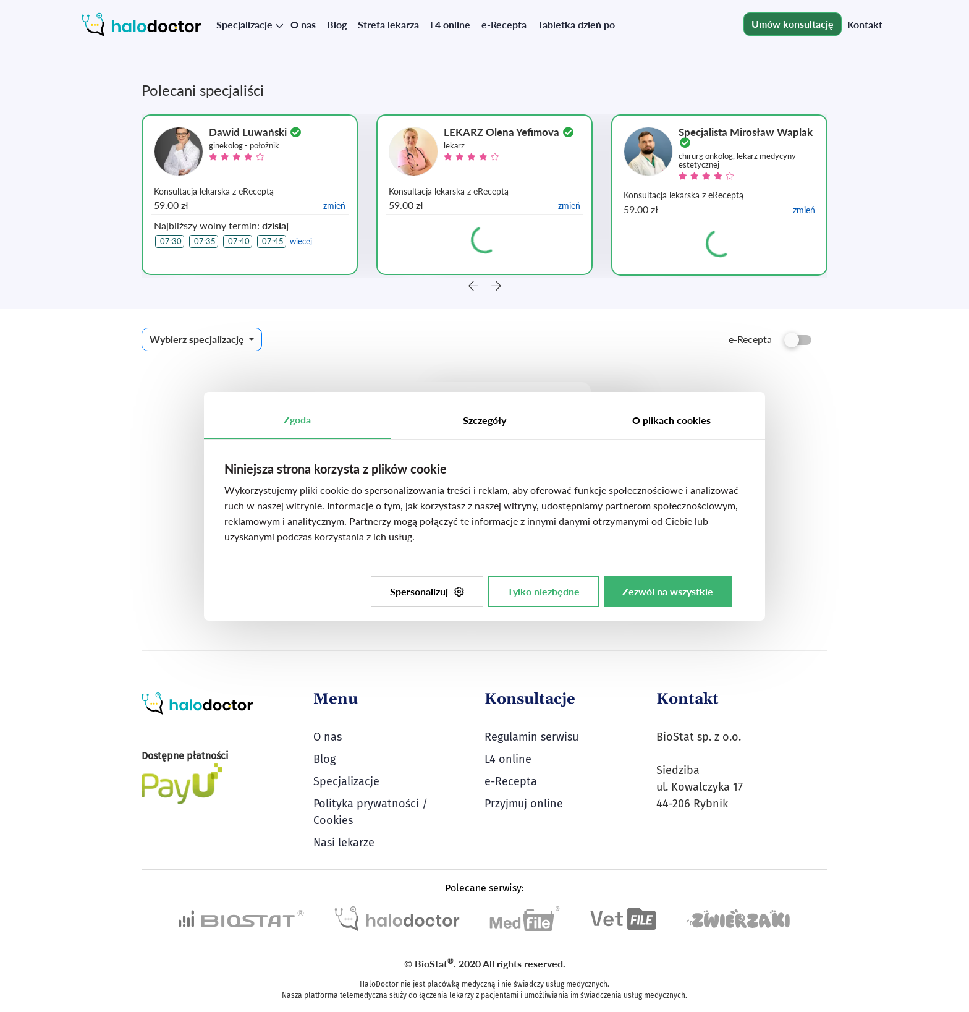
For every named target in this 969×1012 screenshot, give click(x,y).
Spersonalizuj (427, 591)
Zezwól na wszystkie (667, 591)
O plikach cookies (671, 420)
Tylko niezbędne (543, 591)
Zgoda (297, 419)
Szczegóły (484, 420)
